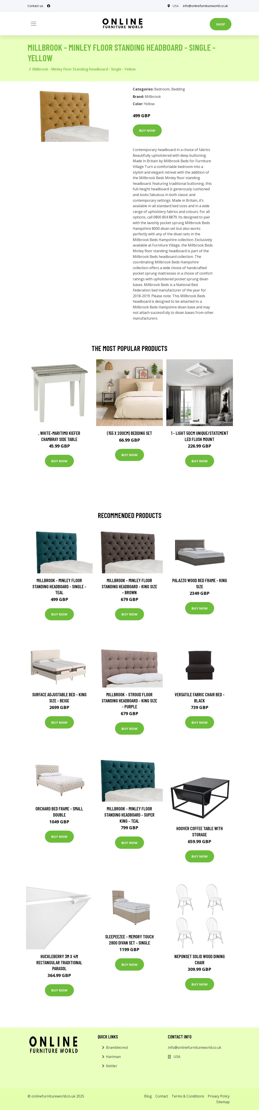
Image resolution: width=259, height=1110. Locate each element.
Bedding (178, 89)
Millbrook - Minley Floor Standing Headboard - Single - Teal (59, 586)
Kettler (111, 1065)
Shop (220, 24)
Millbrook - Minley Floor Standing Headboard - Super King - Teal (129, 814)
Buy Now (147, 130)
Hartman (113, 1056)
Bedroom (162, 89)
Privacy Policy (219, 1096)
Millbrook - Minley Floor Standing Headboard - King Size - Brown (129, 586)
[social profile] (48, 6)
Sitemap (223, 1101)
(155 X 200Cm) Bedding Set (129, 433)
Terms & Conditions (188, 1096)
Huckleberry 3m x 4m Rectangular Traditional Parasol (59, 962)
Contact (161, 1096)
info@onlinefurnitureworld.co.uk (205, 6)
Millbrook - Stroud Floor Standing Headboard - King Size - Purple (129, 700)
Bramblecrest (117, 1047)
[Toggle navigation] (33, 24)
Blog (148, 1096)
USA (176, 6)
